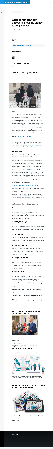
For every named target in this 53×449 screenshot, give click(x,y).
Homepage (17, 15)
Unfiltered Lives (28, 195)
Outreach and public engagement (18, 45)
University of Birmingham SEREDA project (32, 169)
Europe (31, 45)
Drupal (16, 434)
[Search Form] (46, 5)
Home (13, 15)
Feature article (27, 45)
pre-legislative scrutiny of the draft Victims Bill (31, 145)
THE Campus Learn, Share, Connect (16, 5)
